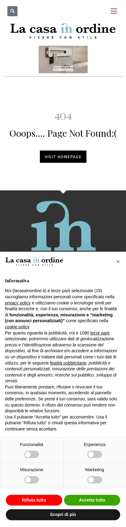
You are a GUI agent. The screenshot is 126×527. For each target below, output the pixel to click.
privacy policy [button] (18, 302)
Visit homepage (63, 156)
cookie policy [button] (17, 326)
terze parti (99, 332)
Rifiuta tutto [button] (34, 500)
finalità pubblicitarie (68, 363)
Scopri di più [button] (63, 514)
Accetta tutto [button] (92, 500)
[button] (12, 11)
